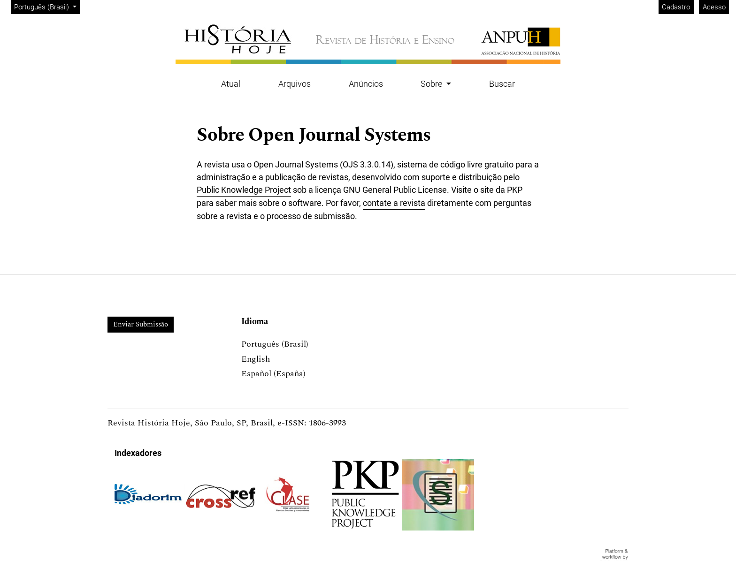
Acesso (714, 7)
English (255, 359)
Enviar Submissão (140, 324)
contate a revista (394, 203)
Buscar (502, 84)
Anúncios (366, 84)
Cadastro (676, 7)
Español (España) (273, 373)
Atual (230, 84)
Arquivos (294, 84)
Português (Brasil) (47, 6)
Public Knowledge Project (244, 190)
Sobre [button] (432, 84)
